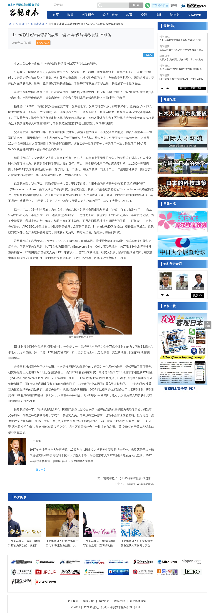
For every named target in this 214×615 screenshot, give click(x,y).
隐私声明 (119, 600)
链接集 (174, 14)
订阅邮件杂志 (160, 5)
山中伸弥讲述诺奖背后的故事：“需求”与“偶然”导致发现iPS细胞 (85, 23)
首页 (56, 14)
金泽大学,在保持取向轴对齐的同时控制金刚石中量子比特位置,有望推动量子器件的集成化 (182, 69)
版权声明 (104, 600)
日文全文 (40, 469)
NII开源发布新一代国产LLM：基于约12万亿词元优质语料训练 (182, 78)
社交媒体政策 (138, 600)
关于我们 (59, 4)
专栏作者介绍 (172, 263)
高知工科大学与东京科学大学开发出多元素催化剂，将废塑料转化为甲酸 (182, 50)
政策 (70, 14)
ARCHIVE (194, 14)
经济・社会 (110, 14)
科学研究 (88, 14)
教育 (129, 14)
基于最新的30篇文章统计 (192, 88)
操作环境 (88, 600)
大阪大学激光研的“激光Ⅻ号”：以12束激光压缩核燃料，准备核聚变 (182, 59)
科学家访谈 (37, 23)
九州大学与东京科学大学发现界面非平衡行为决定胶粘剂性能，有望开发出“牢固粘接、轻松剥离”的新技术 (182, 40)
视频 (158, 14)
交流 (144, 14)
